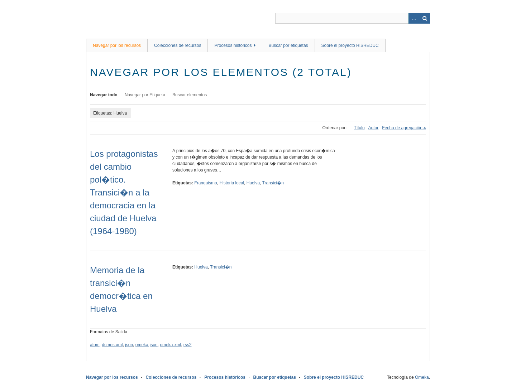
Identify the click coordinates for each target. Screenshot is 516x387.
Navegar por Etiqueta (145, 94)
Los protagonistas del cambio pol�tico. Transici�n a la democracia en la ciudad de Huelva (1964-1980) (124, 192)
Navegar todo (104, 94)
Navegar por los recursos (117, 45)
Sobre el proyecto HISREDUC (350, 45)
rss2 (187, 344)
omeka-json (146, 344)
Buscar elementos (189, 94)
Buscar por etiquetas (288, 45)
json (129, 344)
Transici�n (273, 182)
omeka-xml (170, 344)
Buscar (424, 18)
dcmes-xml (112, 344)
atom (95, 344)
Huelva (253, 182)
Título (359, 127)
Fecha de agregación (402, 127)
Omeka (422, 377)
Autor (373, 127)
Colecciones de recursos (177, 45)
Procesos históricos (233, 45)
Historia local (231, 182)
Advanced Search (413, 18)
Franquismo (205, 182)
